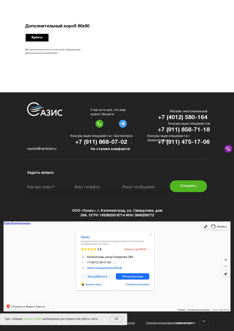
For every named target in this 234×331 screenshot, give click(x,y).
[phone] (96, 187)
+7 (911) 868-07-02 (101, 142)
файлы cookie (32, 319)
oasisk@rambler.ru (41, 149)
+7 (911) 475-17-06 (184, 142)
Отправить (188, 186)
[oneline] (144, 187)
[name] (49, 187)
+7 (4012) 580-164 (182, 117)
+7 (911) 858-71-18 (184, 130)
